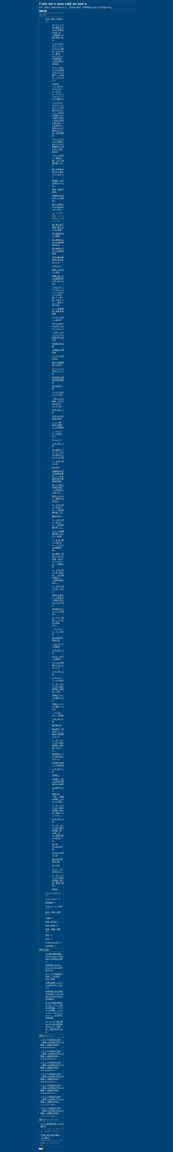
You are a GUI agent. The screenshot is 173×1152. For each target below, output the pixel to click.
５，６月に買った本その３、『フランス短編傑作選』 (58, 545)
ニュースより (51, 899)
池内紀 (55, 889)
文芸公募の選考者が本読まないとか (58, 259)
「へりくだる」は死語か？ (57, 433)
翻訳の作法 (57, 516)
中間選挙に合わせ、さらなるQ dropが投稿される (54, 967)
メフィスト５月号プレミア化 (58, 371)
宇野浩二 (56, 775)
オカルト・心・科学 (54, 906)
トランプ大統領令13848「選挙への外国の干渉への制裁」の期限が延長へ (52, 1042)
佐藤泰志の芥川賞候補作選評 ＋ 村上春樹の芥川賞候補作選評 (58, 476)
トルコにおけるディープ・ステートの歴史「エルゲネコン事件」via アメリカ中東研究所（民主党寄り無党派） (58, 54)
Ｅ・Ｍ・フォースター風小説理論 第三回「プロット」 (58, 745)
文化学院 (49, 946)
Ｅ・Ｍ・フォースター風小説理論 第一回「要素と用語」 (58, 880)
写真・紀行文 (51, 922)
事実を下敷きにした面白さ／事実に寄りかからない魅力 (58, 600)
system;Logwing (51, 942)
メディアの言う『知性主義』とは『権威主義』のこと (58, 161)
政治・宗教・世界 (53, 912)
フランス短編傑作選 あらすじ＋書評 (58, 533)
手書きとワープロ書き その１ (58, 706)
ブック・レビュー (53, 893)
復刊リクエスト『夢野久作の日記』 (58, 498)
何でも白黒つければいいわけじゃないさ (58, 326)
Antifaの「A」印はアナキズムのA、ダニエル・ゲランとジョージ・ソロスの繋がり (58, 91)
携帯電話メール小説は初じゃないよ (58, 756)
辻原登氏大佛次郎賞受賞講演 (58, 380)
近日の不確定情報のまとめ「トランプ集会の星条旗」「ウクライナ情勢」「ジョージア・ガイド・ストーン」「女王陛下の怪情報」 (54, 1010)
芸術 (47, 935)
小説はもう (57, 266)
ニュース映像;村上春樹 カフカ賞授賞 (58, 425)
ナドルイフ (57, 440)
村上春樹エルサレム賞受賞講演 (58, 251)
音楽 (47, 939)
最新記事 (43, 11)
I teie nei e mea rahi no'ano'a (63, 3)
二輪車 (48, 918)
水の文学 (56, 467)
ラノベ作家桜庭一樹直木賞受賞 (58, 311)
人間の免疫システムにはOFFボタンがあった (54, 985)
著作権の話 (57, 725)
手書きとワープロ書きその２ (58, 697)
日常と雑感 (50, 925)
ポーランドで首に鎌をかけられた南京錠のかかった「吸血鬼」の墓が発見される (58, 32)
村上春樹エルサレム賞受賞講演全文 (58, 242)
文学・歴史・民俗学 (54, 19)
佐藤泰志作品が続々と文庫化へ (58, 198)
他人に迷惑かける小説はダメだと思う (58, 206)
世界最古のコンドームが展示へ (58, 611)
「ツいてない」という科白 (58, 631)
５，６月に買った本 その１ (58, 589)
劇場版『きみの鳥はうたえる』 (58, 183)
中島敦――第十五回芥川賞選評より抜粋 (58, 781)
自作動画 (49, 903)
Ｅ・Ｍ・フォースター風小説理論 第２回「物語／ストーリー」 (58, 810)
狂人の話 (56, 865)
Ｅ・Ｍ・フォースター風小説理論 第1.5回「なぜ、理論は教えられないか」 (58, 833)
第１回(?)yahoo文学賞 (57, 846)
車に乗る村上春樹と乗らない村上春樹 (58, 227)
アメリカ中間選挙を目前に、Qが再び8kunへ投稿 (54, 976)
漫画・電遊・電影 (53, 929)
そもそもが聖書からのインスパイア (58, 665)
